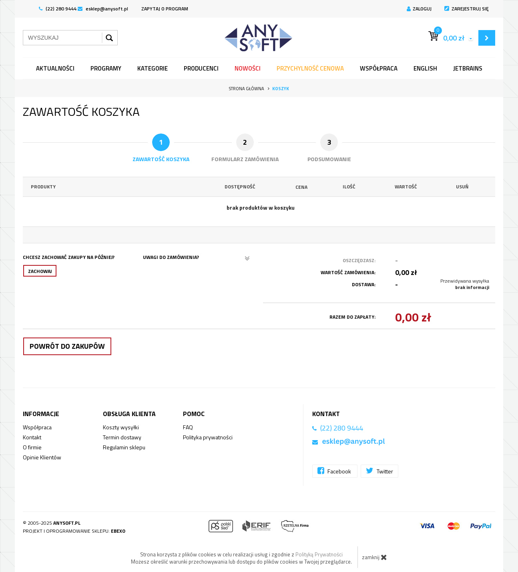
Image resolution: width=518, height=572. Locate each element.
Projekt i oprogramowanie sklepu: (74, 531)
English (425, 68)
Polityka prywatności (208, 437)
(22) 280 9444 (57, 8)
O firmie (32, 447)
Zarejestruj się (466, 8)
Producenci (201, 68)
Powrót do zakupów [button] (67, 346)
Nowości (248, 68)
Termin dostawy (122, 437)
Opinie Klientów (42, 457)
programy (105, 68)
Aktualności (55, 68)
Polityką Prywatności (319, 554)
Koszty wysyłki (121, 427)
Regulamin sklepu (124, 447)
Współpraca (379, 68)
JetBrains (467, 68)
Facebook (334, 471)
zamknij (374, 557)
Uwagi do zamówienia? (196, 259)
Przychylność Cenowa (310, 68)
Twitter (379, 471)
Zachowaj (40, 271)
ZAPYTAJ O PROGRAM (164, 8)
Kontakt (32, 437)
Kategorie (152, 68)
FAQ (188, 427)
